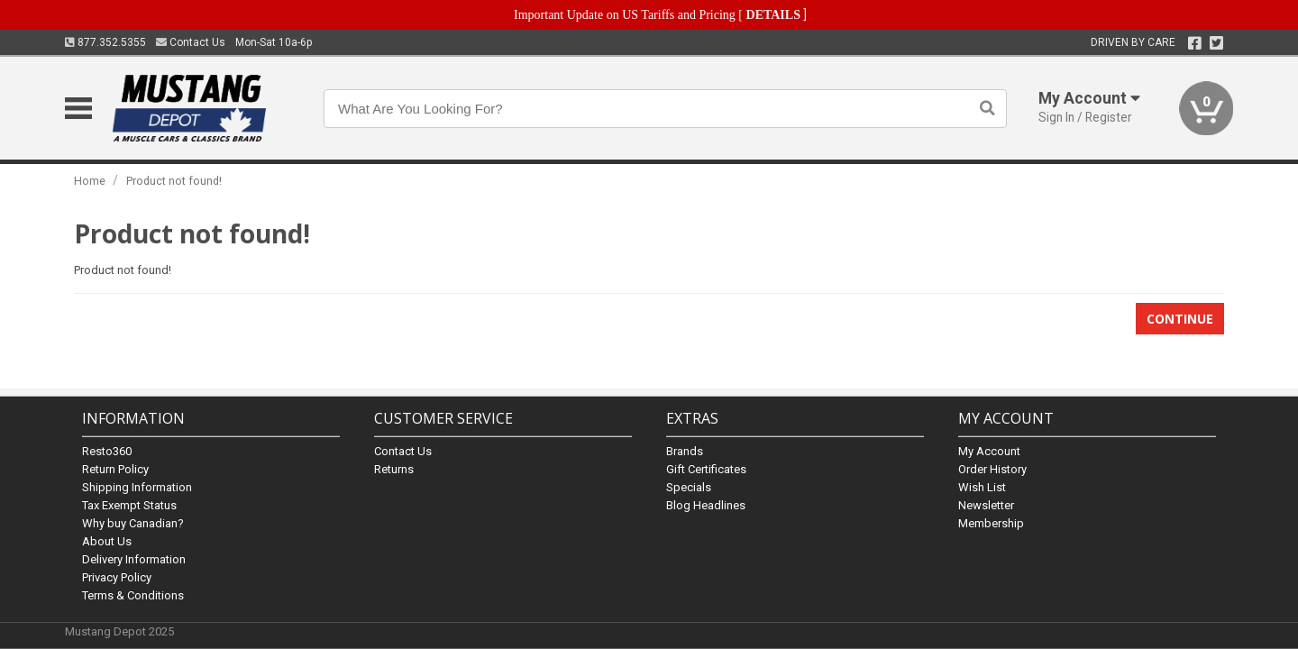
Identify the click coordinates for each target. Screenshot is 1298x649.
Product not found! (174, 180)
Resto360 (107, 451)
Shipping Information (137, 487)
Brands (684, 451)
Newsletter (986, 505)
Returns (394, 469)
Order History (992, 469)
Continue (1180, 318)
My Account (989, 451)
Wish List (982, 487)
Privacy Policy (116, 577)
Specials (688, 487)
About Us (107, 541)
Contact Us (190, 42)
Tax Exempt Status (129, 505)
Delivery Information (134, 559)
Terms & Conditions (133, 595)
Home (89, 180)
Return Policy (115, 469)
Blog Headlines (705, 505)
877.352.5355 (105, 42)
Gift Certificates (706, 469)
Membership (991, 523)
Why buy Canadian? (133, 523)
